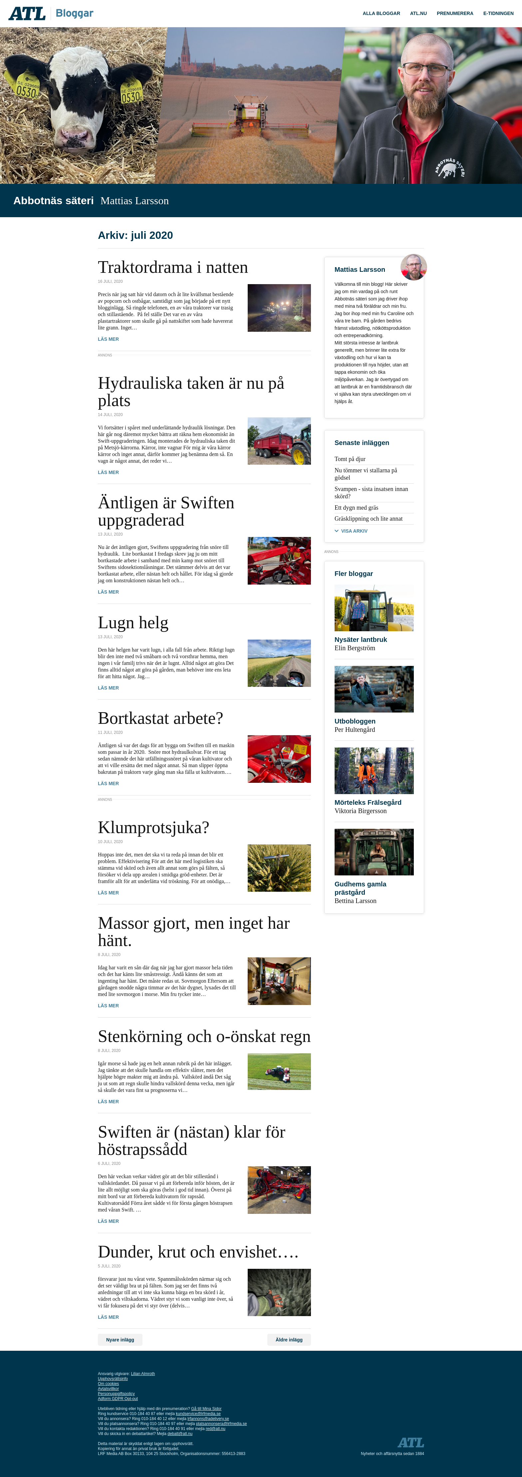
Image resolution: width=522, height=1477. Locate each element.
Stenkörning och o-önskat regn (204, 1036)
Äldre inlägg (289, 1339)
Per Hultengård (355, 729)
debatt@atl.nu (179, 1433)
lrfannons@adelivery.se (208, 1418)
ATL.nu (418, 13)
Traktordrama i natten (173, 266)
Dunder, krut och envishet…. (198, 1251)
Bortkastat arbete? (160, 718)
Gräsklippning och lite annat (368, 518)
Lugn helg (133, 622)
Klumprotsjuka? (153, 827)
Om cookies (108, 1383)
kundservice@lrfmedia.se (198, 1413)
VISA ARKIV (354, 531)
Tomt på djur (350, 459)
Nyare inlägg (120, 1339)
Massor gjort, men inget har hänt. (194, 931)
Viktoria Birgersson (361, 810)
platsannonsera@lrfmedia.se (221, 1423)
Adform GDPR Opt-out (118, 1398)
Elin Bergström (355, 648)
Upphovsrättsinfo (113, 1378)
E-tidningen (498, 13)
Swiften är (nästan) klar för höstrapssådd (191, 1140)
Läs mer (108, 339)
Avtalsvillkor (108, 1388)
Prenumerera (455, 13)
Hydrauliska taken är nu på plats (191, 391)
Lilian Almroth (143, 1373)
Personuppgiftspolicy (116, 1393)
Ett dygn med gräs (356, 507)
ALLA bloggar (381, 13)
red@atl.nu (215, 1428)
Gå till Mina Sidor (206, 1408)
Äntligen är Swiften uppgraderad (166, 511)
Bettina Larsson (356, 900)
